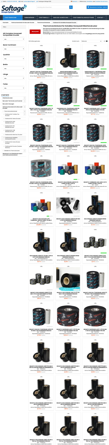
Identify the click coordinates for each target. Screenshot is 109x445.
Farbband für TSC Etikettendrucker (10, 126)
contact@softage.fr (29, 1)
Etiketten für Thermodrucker (12, 150)
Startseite (5, 95)
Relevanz (92, 41)
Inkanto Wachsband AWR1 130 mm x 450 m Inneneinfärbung (68, 395)
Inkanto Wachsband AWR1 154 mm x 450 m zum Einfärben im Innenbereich (95, 396)
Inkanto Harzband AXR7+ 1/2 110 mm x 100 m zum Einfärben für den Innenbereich (68, 330)
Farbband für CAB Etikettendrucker (10, 130)
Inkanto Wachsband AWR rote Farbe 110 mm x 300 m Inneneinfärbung (68, 183)
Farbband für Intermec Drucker (13, 134)
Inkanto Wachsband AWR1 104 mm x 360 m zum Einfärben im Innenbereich (41, 366)
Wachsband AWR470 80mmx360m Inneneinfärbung (68, 256)
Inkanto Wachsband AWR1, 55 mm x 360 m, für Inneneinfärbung (41, 423)
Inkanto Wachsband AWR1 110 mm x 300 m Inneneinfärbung (68, 366)
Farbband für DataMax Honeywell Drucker (11, 138)
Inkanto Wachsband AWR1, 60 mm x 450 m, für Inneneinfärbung (95, 423)
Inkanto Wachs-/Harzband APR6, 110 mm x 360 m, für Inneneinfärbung (95, 146)
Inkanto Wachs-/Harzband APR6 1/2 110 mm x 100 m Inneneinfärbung (95, 293)
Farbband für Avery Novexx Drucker (12, 142)
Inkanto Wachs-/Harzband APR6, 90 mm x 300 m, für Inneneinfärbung (41, 146)
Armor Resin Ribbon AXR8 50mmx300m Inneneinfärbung (68, 72)
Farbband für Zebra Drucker (13, 118)
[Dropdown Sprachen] (75, 1)
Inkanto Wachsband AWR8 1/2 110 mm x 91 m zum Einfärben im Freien (41, 293)
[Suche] (54, 7)
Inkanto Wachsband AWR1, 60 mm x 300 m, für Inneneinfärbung (68, 423)
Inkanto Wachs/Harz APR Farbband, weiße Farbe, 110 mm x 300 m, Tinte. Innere (41, 220)
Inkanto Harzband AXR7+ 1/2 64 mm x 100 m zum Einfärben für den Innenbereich (95, 330)
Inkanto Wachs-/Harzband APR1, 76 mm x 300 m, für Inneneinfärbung (41, 109)
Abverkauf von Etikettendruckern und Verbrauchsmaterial (12, 154)
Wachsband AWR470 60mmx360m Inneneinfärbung (95, 219)
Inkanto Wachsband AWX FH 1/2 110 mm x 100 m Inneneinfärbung (68, 293)
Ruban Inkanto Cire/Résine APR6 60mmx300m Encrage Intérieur (95, 72)
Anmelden (89, 1)
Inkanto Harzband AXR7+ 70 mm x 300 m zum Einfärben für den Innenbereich (95, 110)
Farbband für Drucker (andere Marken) (13, 146)
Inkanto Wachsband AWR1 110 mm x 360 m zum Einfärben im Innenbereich (95, 358)
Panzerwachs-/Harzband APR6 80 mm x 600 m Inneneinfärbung (68, 109)
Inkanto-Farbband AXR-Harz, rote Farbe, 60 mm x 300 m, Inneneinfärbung (95, 183)
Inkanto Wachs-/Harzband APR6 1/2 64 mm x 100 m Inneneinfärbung (41, 330)
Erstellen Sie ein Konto (101, 1)
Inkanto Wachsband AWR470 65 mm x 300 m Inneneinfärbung (68, 219)
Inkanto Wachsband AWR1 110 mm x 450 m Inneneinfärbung (41, 395)
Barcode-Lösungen (8, 104)
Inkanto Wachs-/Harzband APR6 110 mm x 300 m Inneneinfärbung (68, 146)
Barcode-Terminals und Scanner (12, 101)
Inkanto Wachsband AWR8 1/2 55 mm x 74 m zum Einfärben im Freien (95, 256)
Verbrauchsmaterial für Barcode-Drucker (13, 107)
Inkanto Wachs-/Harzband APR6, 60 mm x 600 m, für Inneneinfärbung (41, 182)
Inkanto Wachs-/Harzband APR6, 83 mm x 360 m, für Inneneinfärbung (41, 72)
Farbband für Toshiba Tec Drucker (12, 114)
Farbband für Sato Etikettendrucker (10, 122)
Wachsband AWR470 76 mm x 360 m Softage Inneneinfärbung (41, 256)
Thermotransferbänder (10, 111)
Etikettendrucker (8, 98)
